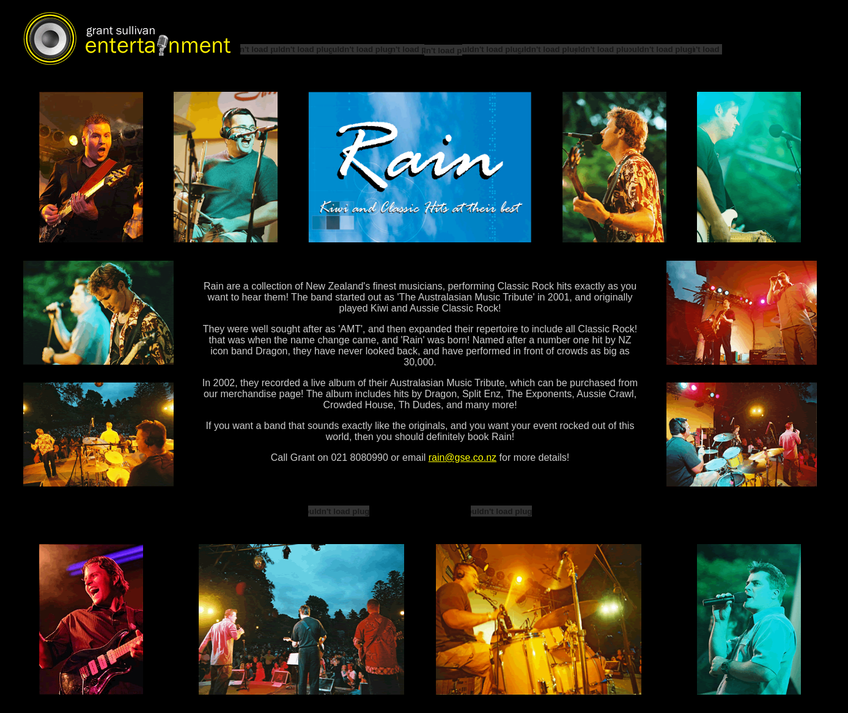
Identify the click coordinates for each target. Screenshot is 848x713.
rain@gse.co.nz (462, 457)
